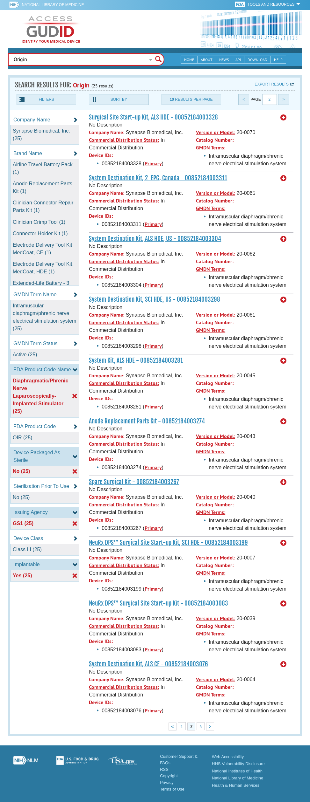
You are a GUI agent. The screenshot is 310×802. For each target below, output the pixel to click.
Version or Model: (215, 132)
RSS (164, 769)
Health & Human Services (235, 785)
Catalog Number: (215, 140)
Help (278, 59)
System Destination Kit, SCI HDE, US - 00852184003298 (154, 299)
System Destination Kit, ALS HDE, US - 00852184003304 (155, 239)
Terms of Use (172, 789)
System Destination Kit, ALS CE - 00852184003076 (148, 664)
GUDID (51, 29)
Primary (153, 163)
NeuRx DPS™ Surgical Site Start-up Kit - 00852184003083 (158, 603)
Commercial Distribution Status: (124, 140)
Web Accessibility (228, 756)
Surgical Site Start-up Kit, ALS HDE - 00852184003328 (153, 117)
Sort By (119, 99)
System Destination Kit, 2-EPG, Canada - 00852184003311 (158, 178)
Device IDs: (101, 155)
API (238, 59)
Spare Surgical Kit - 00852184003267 (134, 482)
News (224, 59)
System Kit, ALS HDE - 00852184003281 (136, 360)
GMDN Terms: (210, 147)
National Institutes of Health (237, 771)
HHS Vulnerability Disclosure (238, 763)
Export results (272, 84)
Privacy (167, 782)
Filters (46, 99)
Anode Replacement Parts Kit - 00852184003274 (147, 421)
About (207, 59)
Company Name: (106, 132)
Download (257, 59)
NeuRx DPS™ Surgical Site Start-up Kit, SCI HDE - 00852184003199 (168, 542)
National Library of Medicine (53, 5)
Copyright (169, 775)
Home (189, 59)
